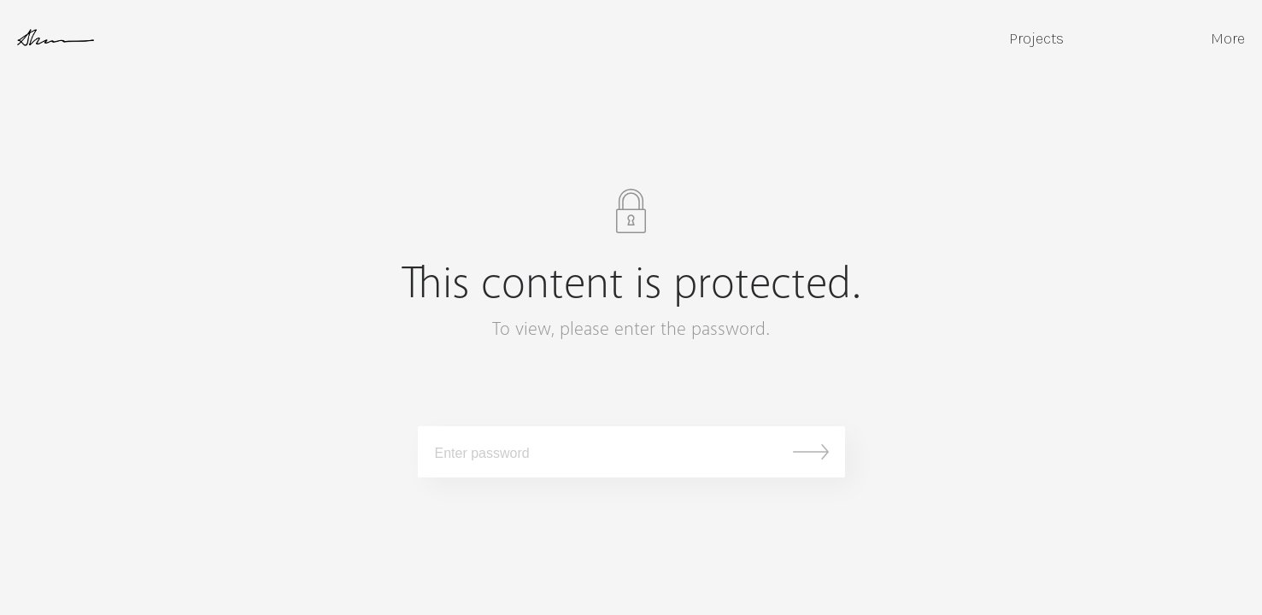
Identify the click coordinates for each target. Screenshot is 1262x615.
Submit (811, 451)
